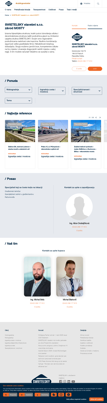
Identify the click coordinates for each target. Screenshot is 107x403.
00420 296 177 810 (85, 61)
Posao (61, 10)
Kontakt (75, 26)
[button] (10, 395)
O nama (8, 10)
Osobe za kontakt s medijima (89, 351)
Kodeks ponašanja (86, 345)
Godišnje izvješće (85, 340)
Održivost (52, 10)
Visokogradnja (9, 335)
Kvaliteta (82, 348)
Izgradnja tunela (10, 345)
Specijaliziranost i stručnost (13, 348)
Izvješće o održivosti (86, 343)
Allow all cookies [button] (96, 399)
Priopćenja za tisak (86, 353)
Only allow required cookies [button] (76, 399)
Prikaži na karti (77, 59)
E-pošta (79, 69)
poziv (95, 69)
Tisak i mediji (71, 10)
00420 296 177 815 (69, 303)
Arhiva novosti (84, 335)
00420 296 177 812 (37, 303)
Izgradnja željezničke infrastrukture (15, 343)
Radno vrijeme (93, 26)
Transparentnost (39, 10)
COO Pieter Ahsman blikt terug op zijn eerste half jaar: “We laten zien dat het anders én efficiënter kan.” (52, 364)
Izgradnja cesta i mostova (13, 340)
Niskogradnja (9, 338)
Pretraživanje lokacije (22, 10)
